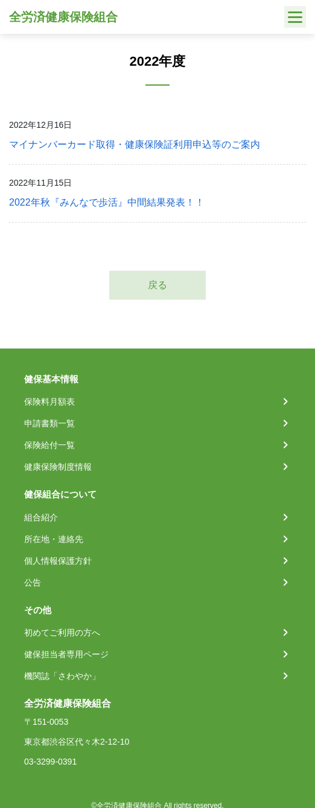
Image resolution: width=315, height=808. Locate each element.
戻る (157, 285)
